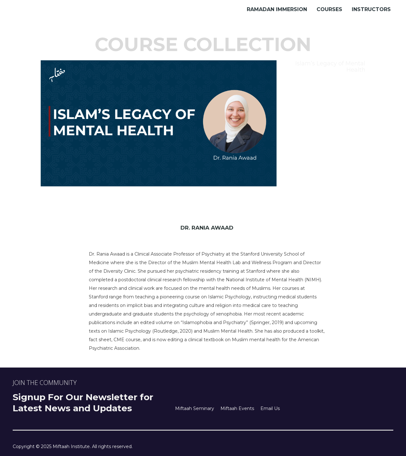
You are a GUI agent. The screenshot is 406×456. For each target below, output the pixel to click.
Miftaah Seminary (194, 408)
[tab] (324, 66)
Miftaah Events (237, 408)
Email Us (270, 408)
